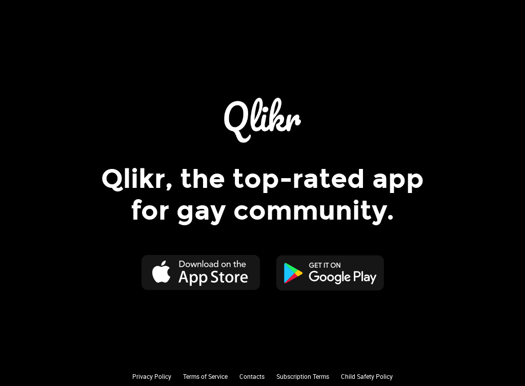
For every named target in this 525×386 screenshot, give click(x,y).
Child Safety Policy (367, 376)
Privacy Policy (151, 376)
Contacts (252, 376)
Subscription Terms (302, 376)
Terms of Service (205, 376)
